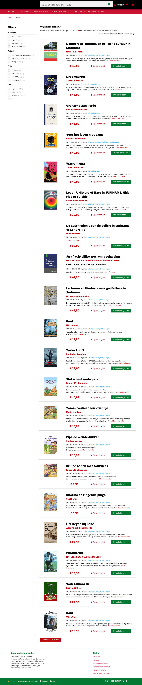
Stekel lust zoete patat (83, 379)
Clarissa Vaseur (74, 441)
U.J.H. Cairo (72, 325)
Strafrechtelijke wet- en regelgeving (93, 256)
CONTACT (12, 681)
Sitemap (53, 681)
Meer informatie (115, 61)
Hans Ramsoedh (74, 51)
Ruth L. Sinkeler (74, 588)
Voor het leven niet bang (84, 135)
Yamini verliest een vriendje (87, 408)
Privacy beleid (44, 681)
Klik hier (76, 30)
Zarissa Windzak (74, 80)
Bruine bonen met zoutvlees (87, 466)
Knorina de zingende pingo (86, 495)
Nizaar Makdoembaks (77, 296)
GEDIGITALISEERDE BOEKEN (60, 11)
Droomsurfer (75, 77)
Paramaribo (75, 553)
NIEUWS (96, 660)
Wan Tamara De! (78, 584)
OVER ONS (11, 11)
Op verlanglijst (98, 66)
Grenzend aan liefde (81, 106)
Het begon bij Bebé (80, 524)
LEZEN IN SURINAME (78, 11)
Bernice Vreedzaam (76, 138)
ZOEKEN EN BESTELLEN (41, 11)
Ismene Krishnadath (76, 383)
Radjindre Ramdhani (76, 354)
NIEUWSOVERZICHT (24, 11)
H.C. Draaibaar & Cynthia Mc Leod (83, 556)
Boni (69, 321)
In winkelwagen (121, 66)
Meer (10, 98)
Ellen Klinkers (73, 233)
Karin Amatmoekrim (76, 109)
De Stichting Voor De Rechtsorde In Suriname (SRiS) (92, 260)
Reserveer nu (121, 153)
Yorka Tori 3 (75, 350)
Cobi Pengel (72, 499)
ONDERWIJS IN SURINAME (96, 11)
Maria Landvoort (74, 412)
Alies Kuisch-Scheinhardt (79, 527)
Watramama (75, 164)
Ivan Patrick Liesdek (76, 200)
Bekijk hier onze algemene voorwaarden (27, 681)
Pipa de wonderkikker (82, 437)
